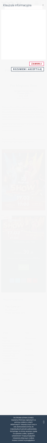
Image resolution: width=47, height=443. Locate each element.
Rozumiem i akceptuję (27, 69)
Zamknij (36, 64)
